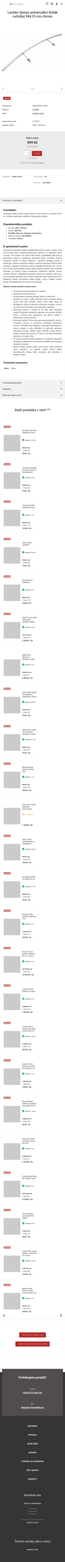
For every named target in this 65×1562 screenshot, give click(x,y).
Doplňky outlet (38, 113)
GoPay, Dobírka (38, 163)
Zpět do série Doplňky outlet (32, 1335)
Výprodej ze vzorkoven (32, 1461)
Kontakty (32, 1479)
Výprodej (32, 1435)
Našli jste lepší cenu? (32, 395)
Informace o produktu (32, 200)
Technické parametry (32, 383)
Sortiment (32, 1426)
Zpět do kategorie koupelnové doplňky (32, 1344)
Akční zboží (32, 1444)
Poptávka (32, 389)
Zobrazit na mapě (32, 1522)
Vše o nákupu (32, 1470)
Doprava (32, 1453)
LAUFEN (35, 110)
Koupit (37, 153)
